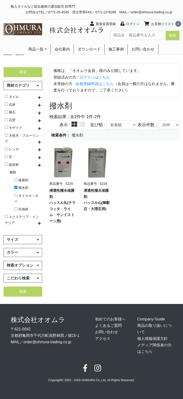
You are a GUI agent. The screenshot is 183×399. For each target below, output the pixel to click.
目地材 (21, 209)
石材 (10, 104)
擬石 (10, 112)
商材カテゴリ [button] (23, 85)
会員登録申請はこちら (95, 84)
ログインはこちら (94, 77)
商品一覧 (36, 49)
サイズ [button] (23, 239)
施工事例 (116, 49)
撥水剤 (21, 188)
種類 (13, 172)
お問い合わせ (143, 49)
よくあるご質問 (108, 325)
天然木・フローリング (22, 138)
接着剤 (21, 180)
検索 (172, 35)
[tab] (74, 124)
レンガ (12, 149)
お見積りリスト (162, 24)
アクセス (102, 339)
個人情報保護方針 (152, 339)
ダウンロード (89, 49)
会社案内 (62, 49)
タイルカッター (26, 198)
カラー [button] (23, 252)
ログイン (130, 23)
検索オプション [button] (23, 265)
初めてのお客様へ (110, 319)
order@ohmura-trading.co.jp (151, 12)
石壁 (10, 120)
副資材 (12, 165)
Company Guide (151, 319)
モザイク (13, 128)
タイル (12, 97)
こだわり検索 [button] (23, 278)
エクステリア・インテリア (22, 219)
